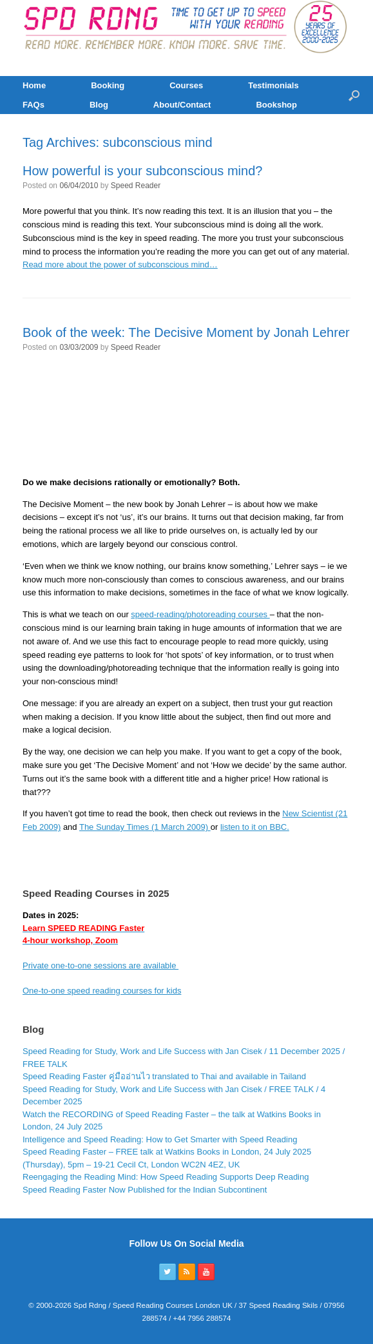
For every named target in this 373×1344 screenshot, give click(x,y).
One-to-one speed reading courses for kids (102, 990)
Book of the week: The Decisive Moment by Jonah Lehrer (186, 332)
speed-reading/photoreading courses (200, 614)
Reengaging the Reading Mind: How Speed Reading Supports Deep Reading (166, 1177)
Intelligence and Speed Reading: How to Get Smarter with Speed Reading (160, 1139)
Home (34, 85)
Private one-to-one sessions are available (100, 965)
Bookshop (276, 105)
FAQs (33, 105)
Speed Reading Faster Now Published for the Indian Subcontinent (145, 1190)
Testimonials (273, 85)
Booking (107, 85)
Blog (99, 105)
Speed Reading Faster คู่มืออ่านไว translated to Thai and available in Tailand (164, 1076)
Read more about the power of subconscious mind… (120, 264)
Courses (186, 85)
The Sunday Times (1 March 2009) (145, 827)
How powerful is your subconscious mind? (142, 171)
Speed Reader (135, 185)
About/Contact (182, 105)
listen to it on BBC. (254, 827)
